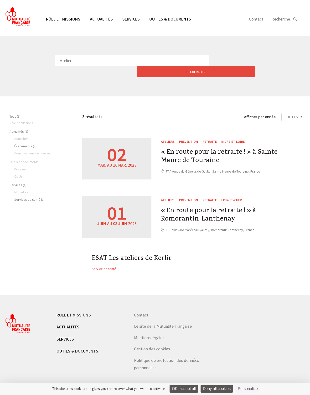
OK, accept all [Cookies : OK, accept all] (184, 389)
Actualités (101, 19)
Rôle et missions (63, 19)
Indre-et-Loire (233, 130)
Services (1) (18, 174)
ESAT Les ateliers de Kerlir (134, 248)
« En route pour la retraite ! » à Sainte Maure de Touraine (212, 146)
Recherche (280, 19)
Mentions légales (149, 327)
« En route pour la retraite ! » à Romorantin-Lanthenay (212, 205)
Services (131, 19)
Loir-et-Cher (231, 189)
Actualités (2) (19, 120)
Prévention (188, 130)
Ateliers (168, 130)
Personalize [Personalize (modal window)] (248, 389)
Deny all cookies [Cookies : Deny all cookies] (217, 389)
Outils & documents (170, 19)
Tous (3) (15, 105)
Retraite (209, 130)
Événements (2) (25, 135)
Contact (256, 19)
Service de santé (104, 259)
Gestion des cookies (152, 339)
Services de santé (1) (29, 188)
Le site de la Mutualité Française (163, 316)
